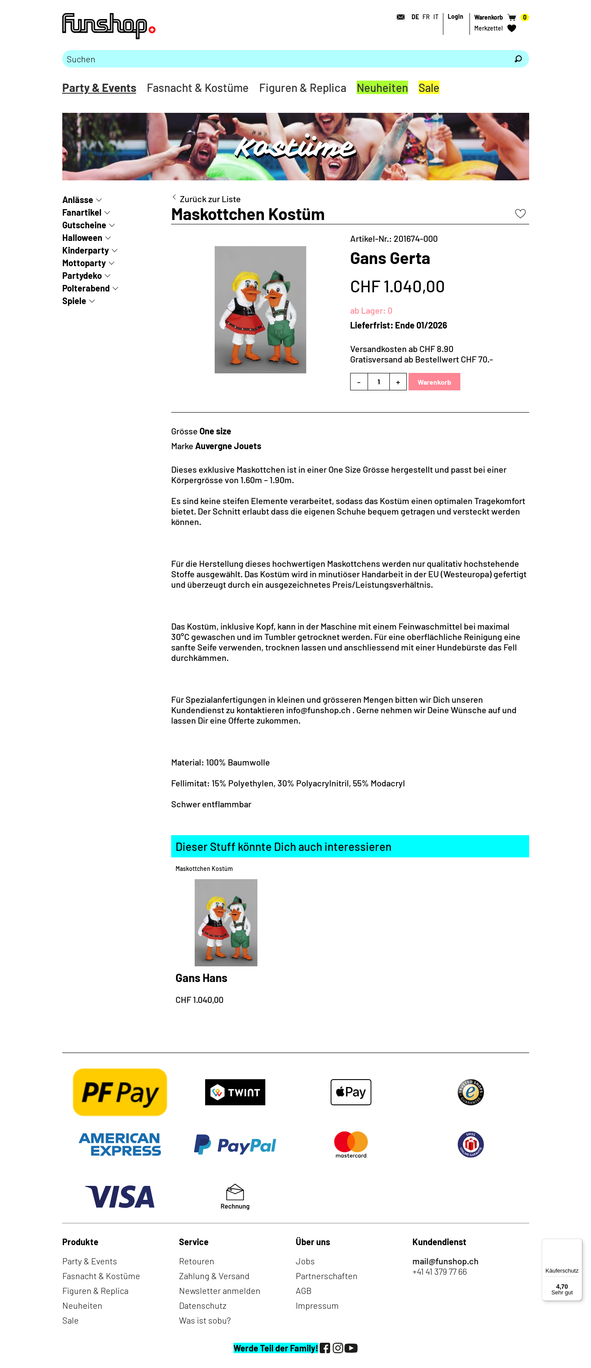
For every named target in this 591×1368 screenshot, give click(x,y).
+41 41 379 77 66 (439, 1271)
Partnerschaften (327, 1275)
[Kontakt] (398, 17)
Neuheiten (382, 87)
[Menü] (577, 1244)
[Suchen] (518, 59)
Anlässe (77, 199)
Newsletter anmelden (219, 1290)
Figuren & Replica (302, 87)
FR (426, 16)
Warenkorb (434, 382)
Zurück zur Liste (210, 198)
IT (436, 16)
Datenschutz (202, 1305)
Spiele (74, 300)
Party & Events (99, 87)
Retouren (196, 1261)
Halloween (82, 237)
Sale (429, 87)
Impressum (317, 1305)
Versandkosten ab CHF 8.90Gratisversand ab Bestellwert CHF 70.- (421, 353)
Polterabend (86, 288)
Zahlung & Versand (214, 1275)
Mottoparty (84, 262)
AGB (304, 1290)
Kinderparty (85, 250)
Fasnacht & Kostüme (198, 87)
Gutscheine (84, 225)
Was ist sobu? (205, 1320)
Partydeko (82, 275)
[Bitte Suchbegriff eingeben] (284, 59)
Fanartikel (81, 212)
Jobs (305, 1261)
